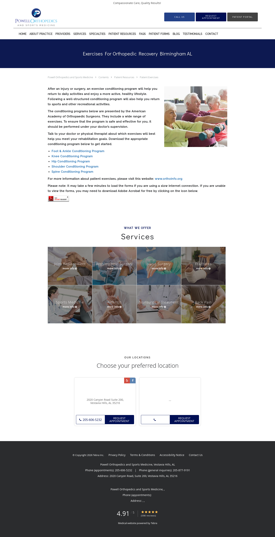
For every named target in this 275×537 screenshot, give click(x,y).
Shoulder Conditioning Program (75, 166)
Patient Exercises (149, 77)
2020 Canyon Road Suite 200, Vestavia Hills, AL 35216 (105, 401)
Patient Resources (124, 77)
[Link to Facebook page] (133, 380)
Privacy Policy (116, 455)
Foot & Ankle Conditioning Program (78, 151)
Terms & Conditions (142, 455)
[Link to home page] (30, 17)
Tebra (154, 523)
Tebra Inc (98, 455)
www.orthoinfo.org (168, 179)
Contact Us (196, 455)
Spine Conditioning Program (72, 171)
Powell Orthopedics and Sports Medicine (71, 77)
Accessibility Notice (172, 455)
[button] (211, 17)
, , (170, 399)
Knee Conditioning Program (72, 156)
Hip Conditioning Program (71, 161)
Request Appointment (119, 419)
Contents (104, 77)
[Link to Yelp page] (127, 380)
